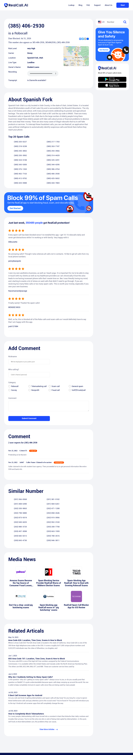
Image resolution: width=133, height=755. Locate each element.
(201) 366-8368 (15, 477)
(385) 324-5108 (15, 151)
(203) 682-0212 (15, 496)
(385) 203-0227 (15, 142)
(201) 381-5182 (37, 477)
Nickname (12, 334)
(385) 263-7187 (82, 142)
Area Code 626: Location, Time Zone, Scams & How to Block (35, 602)
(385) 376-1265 (15, 156)
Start (123, 5)
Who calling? (13, 347)
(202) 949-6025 (59, 486)
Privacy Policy (75, 731)
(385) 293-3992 (59, 146)
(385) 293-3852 (15, 146)
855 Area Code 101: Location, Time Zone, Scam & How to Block (37, 621)
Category (12, 360)
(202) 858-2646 (82, 481)
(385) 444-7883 (82, 160)
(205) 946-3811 (82, 496)
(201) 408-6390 (59, 477)
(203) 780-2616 (37, 496)
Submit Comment (29, 396)
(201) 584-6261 (82, 477)
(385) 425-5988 (59, 160)
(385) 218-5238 (59, 142)
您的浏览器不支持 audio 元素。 (42, 73)
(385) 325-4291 (37, 151)
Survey (14, 368)
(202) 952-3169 (82, 486)
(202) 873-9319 (15, 486)
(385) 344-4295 (82, 151)
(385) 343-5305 (59, 151)
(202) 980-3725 (15, 491)
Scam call (56, 364)
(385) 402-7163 (59, 156)
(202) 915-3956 (37, 486)
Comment (12, 376)
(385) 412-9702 (15, 160)
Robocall (14, 364)
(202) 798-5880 (59, 481)
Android (122, 727)
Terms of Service (76, 735)
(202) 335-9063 (15, 481)
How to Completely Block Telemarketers (26, 676)
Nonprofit (35, 368)
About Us (108, 5)
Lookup (71, 5)
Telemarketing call (39, 364)
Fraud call (56, 368)
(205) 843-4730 (59, 496)
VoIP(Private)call (79, 368)
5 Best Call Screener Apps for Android (25, 658)
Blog (80, 5)
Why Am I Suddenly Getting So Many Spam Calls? (31, 639)
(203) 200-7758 (37, 491)
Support (97, 5)
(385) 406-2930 (82, 156)
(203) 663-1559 (82, 491)
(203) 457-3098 (59, 491)
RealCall (73, 727)
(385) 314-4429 (82, 146)
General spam (77, 364)
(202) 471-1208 (37, 481)
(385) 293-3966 (37, 146)
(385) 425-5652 (37, 160)
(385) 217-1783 (37, 142)
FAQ (88, 5)
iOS (120, 731)
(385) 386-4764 (37, 156)
